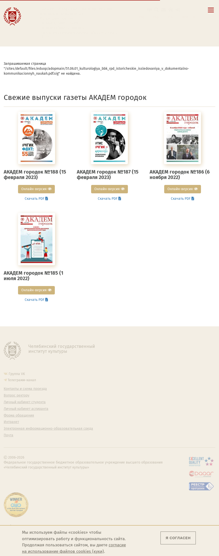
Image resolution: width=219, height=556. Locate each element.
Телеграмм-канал (22, 380)
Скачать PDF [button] (36, 199)
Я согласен (178, 538)
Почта (8, 435)
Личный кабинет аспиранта (62, 28)
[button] (149, 10)
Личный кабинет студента (61, 23)
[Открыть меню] (210, 12)
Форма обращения (19, 416)
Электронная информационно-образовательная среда (79, 34)
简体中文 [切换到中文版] (189, 17)
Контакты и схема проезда (61, 14)
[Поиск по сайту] (156, 10)
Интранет (11, 422)
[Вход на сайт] (178, 10)
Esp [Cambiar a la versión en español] (156, 17)
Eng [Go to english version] (141, 17)
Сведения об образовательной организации (76, 9)
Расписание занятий (57, 18)
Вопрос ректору (16, 396)
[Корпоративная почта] (163, 10)
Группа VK (17, 374)
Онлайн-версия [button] (36, 189)
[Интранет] (170, 10)
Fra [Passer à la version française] (170, 17)
